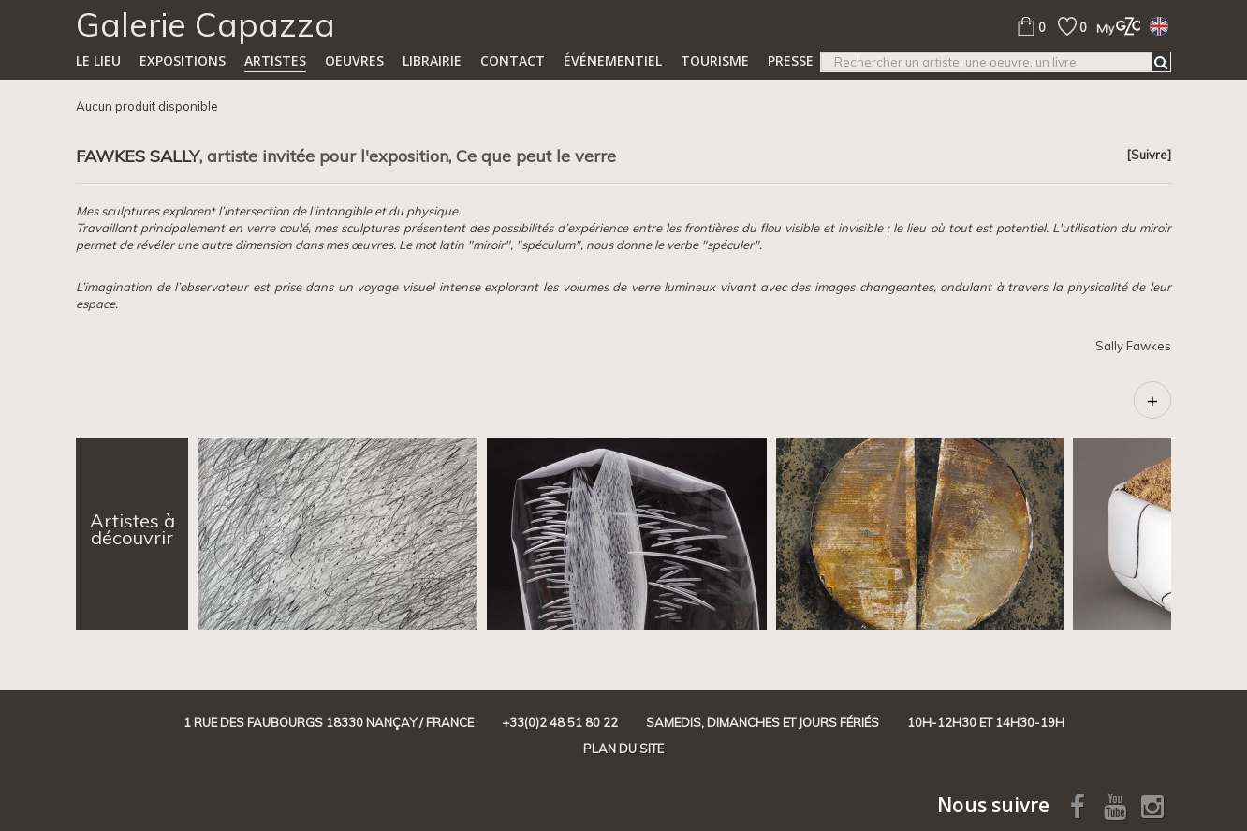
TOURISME (715, 60)
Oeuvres (354, 60)
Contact (512, 60)
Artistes (275, 60)
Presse (791, 60)
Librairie (432, 60)
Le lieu (98, 60)
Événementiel (613, 60)
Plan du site (623, 748)
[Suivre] (1148, 154)
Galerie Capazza (205, 24)
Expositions (182, 60)
